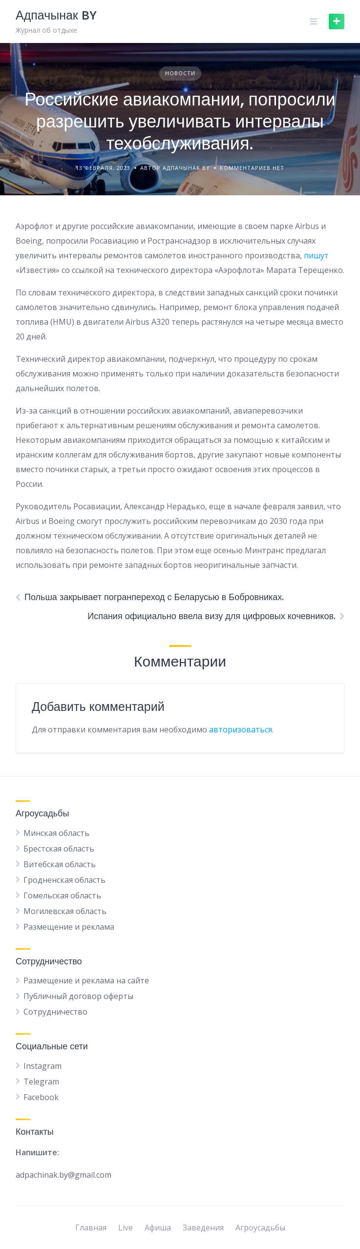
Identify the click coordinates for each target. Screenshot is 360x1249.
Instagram (42, 1066)
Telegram (41, 1081)
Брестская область (58, 848)
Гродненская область (64, 879)
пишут (316, 255)
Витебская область (59, 864)
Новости (180, 73)
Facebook (41, 1097)
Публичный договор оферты (78, 996)
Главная (90, 1227)
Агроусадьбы (260, 1227)
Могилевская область (64, 911)
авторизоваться (240, 729)
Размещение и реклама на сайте (86, 980)
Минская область (56, 833)
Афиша (158, 1227)
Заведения (203, 1227)
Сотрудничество (55, 1011)
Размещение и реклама (68, 926)
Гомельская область (62, 895)
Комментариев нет (252, 167)
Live (125, 1227)
